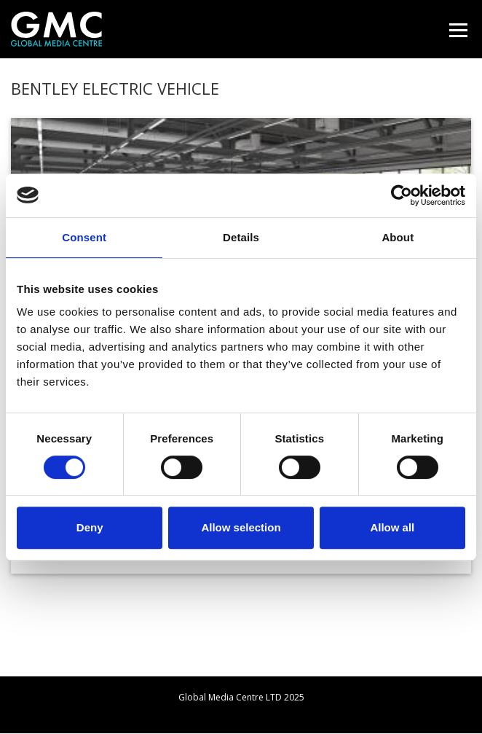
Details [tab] (241, 237)
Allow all (392, 527)
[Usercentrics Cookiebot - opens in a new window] (401, 195)
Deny (89, 527)
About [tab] (398, 237)
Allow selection (240, 527)
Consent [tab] (84, 237)
